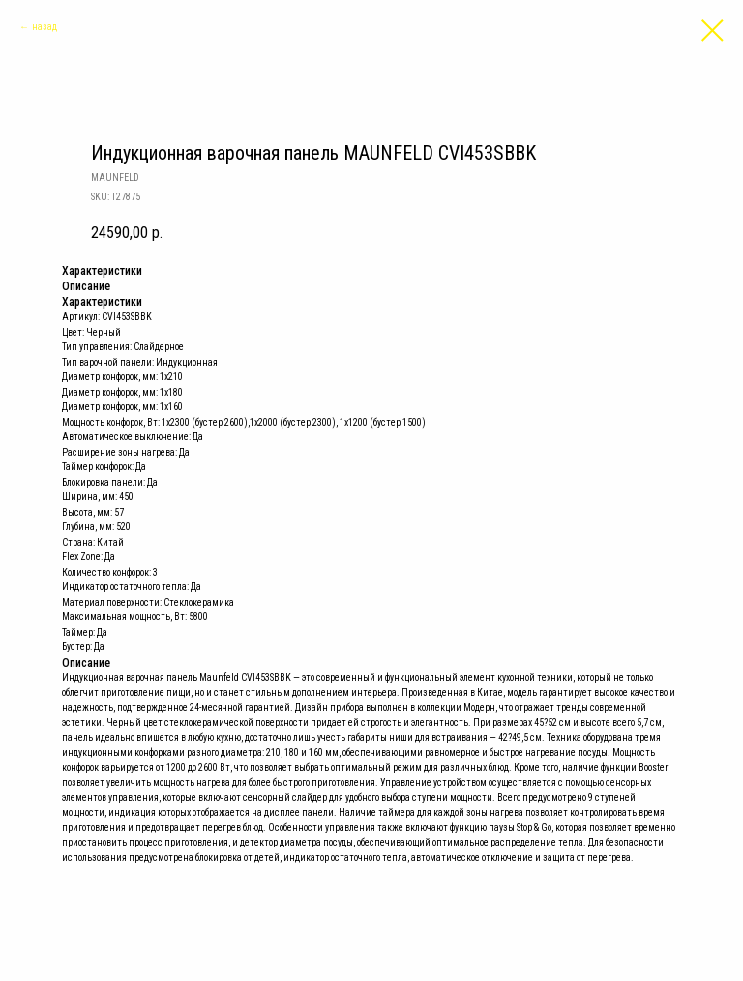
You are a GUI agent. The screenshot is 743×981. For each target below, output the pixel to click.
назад (44, 26)
